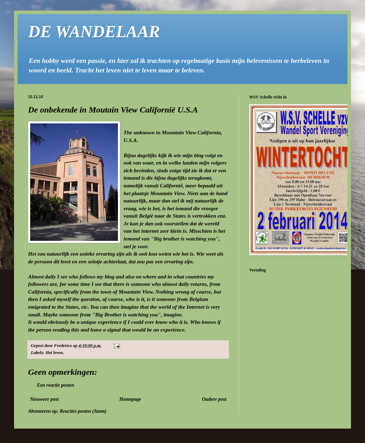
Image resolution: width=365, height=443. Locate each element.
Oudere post (214, 399)
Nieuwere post (44, 399)
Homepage (130, 399)
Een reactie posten (55, 385)
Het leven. (55, 352)
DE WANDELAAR (94, 31)
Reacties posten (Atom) (83, 411)
